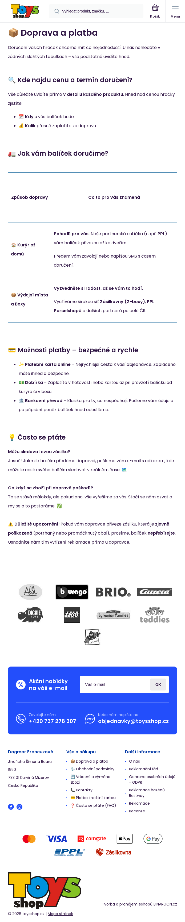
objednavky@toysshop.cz (133, 721)
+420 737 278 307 (52, 721)
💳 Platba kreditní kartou (93, 797)
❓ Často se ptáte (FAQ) (93, 805)
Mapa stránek (60, 913)
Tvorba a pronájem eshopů (127, 904)
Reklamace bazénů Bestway (147, 792)
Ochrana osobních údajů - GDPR (152, 779)
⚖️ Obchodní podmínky (92, 769)
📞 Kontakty (81, 790)
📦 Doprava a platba (89, 761)
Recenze (137, 811)
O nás (134, 761)
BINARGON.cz (165, 904)
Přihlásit (158, 685)
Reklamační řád (143, 769)
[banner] (24, 11)
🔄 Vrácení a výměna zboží (90, 779)
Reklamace (139, 803)
